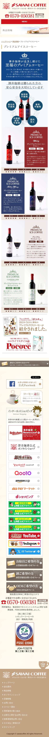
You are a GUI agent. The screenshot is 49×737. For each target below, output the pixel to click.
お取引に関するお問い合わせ (15, 715)
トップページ (6, 41)
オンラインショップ (12, 695)
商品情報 (16, 41)
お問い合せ (8, 703)
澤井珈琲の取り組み (12, 711)
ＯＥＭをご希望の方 (12, 723)
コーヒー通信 (9, 707)
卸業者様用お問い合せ (13, 719)
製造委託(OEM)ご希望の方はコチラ (24, 588)
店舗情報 (7, 699)
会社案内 (7, 687)
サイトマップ (9, 727)
